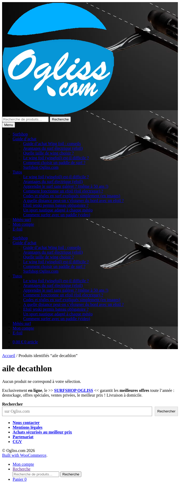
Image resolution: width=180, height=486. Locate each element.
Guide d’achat (24, 139)
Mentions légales (27, 427)
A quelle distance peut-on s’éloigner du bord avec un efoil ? (73, 200)
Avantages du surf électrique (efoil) (53, 148)
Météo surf (22, 219)
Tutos (17, 172)
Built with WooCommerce (24, 455)
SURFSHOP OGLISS (73, 390)
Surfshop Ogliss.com (40, 167)
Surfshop (20, 134)
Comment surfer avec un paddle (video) (56, 215)
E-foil (17, 229)
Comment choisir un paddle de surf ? (54, 162)
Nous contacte (25, 422)
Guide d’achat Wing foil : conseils (52, 143)
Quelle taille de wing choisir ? (48, 153)
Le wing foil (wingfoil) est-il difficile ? (56, 158)
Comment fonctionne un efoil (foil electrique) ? (63, 191)
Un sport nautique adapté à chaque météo (58, 210)
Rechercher (12, 404)
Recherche (60, 119)
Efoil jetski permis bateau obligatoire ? (55, 205)
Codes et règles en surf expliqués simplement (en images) (71, 196)
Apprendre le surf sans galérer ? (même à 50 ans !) (65, 186)
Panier (20, 479)
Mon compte (23, 224)
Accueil (8, 355)
